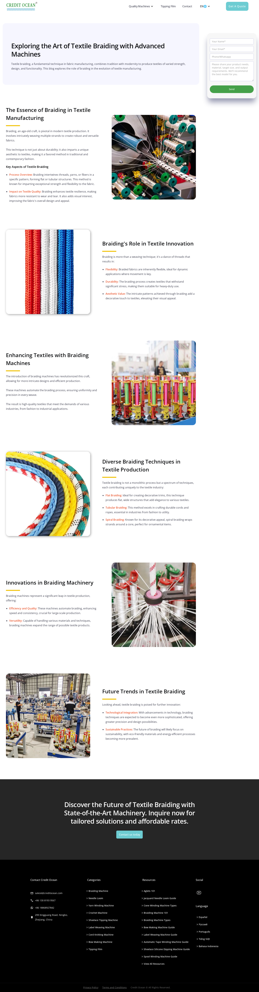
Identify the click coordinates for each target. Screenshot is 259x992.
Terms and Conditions (114, 987)
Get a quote (237, 6)
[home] (65, 6)
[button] (140, 6)
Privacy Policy (90, 987)
